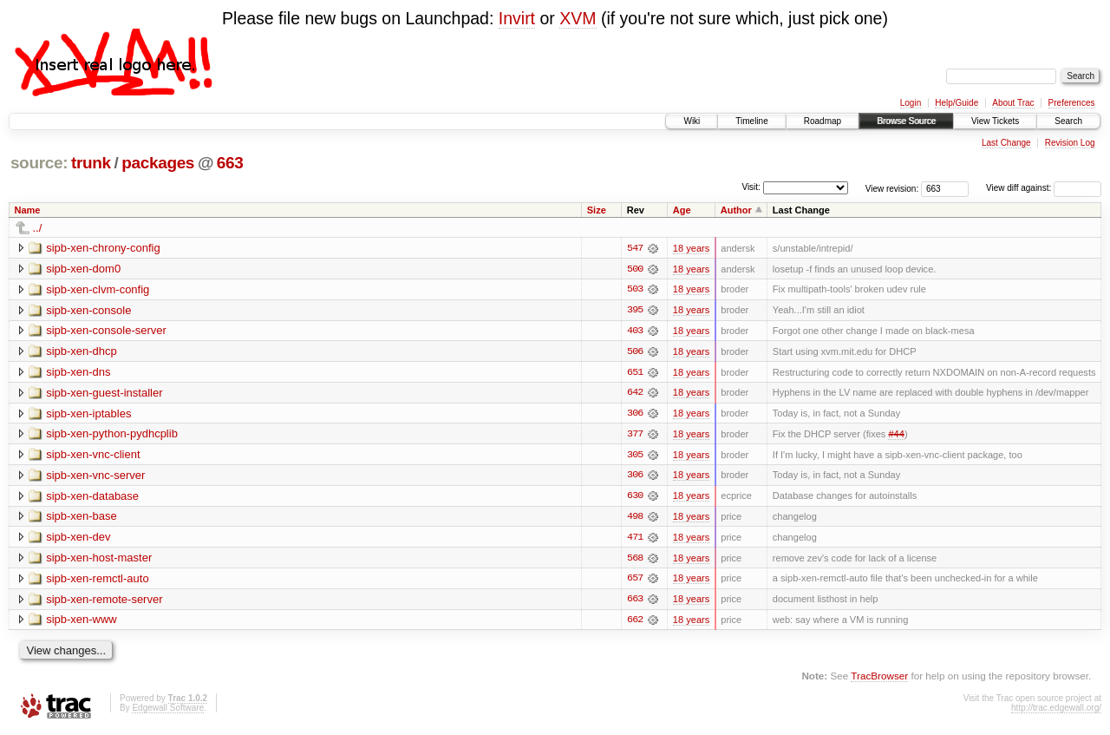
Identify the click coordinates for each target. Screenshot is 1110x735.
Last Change (1006, 143)
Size (596, 210)
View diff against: (1043, 188)
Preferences (1071, 103)
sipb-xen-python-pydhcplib (112, 435)
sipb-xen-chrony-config (103, 247)
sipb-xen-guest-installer (104, 393)
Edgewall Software (168, 711)
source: (39, 163)
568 (635, 561)
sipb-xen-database (92, 497)
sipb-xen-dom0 (83, 268)
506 (635, 352)
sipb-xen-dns (78, 372)
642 (635, 394)
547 (635, 248)
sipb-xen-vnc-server (95, 476)
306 (635, 415)
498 (635, 519)
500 (635, 269)
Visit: (751, 187)
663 (230, 163)
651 (635, 373)
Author (736, 210)
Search (1068, 121)
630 (635, 498)
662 (635, 623)
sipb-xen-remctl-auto (97, 580)
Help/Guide (956, 103)
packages (157, 163)
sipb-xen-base (81, 518)
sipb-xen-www (81, 622)
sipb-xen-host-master (99, 560)
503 (635, 290)
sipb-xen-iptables (88, 414)
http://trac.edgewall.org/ (1056, 711)
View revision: (892, 188)
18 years (691, 248)
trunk (91, 163)
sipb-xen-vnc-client (93, 456)
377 (635, 436)
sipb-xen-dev (78, 539)
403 (635, 331)
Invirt (517, 18)
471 (635, 540)
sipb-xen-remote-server (104, 601)
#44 (896, 435)
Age (682, 210)
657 (635, 581)
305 (635, 456)
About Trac (1013, 103)
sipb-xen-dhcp (81, 351)
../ (37, 227)
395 (635, 311)
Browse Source (906, 121)
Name (28, 210)
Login (910, 103)
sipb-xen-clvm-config (97, 289)
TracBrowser (879, 679)
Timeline (751, 121)
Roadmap (822, 121)
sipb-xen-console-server (106, 331)
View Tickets (995, 121)
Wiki (691, 121)
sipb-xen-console (88, 310)
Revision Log (1070, 143)
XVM (577, 18)
